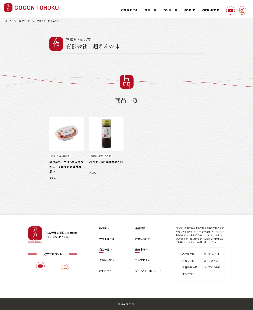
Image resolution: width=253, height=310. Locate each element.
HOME (103, 228)
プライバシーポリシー (147, 271)
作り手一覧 (170, 10)
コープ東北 (141, 260)
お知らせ (189, 10)
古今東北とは (129, 10)
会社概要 (140, 228)
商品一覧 (150, 10)
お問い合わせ (210, 10)
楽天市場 (140, 249)
